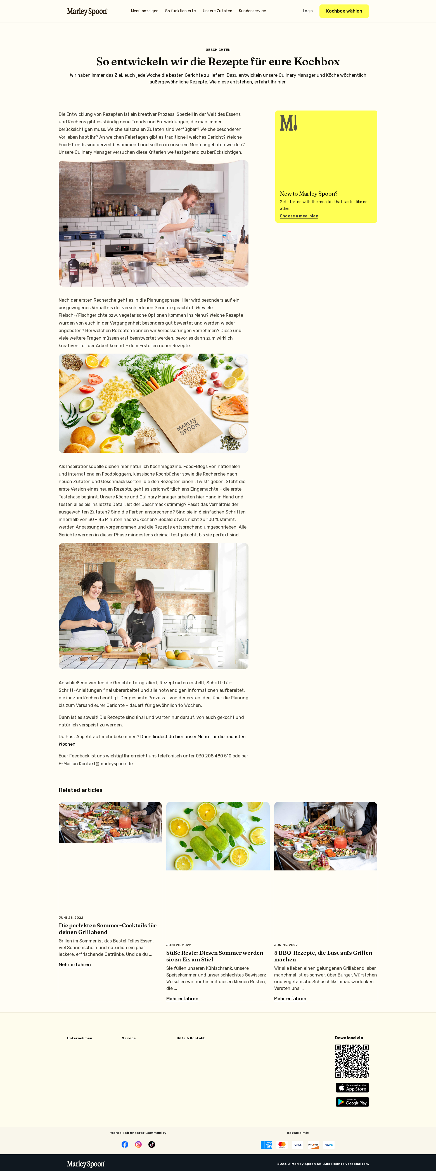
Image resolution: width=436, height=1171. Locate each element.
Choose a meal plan (299, 216)
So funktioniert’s (180, 11)
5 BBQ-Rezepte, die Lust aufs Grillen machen (323, 956)
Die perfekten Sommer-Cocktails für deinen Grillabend (108, 928)
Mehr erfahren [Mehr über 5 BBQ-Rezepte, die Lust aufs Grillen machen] (290, 998)
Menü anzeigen (144, 11)
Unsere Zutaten (217, 11)
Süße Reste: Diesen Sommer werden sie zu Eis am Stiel (214, 956)
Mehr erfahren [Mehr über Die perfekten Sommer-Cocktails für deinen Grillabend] (75, 964)
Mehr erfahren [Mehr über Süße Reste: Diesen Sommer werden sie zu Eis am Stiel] (182, 998)
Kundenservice (252, 11)
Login (308, 11)
